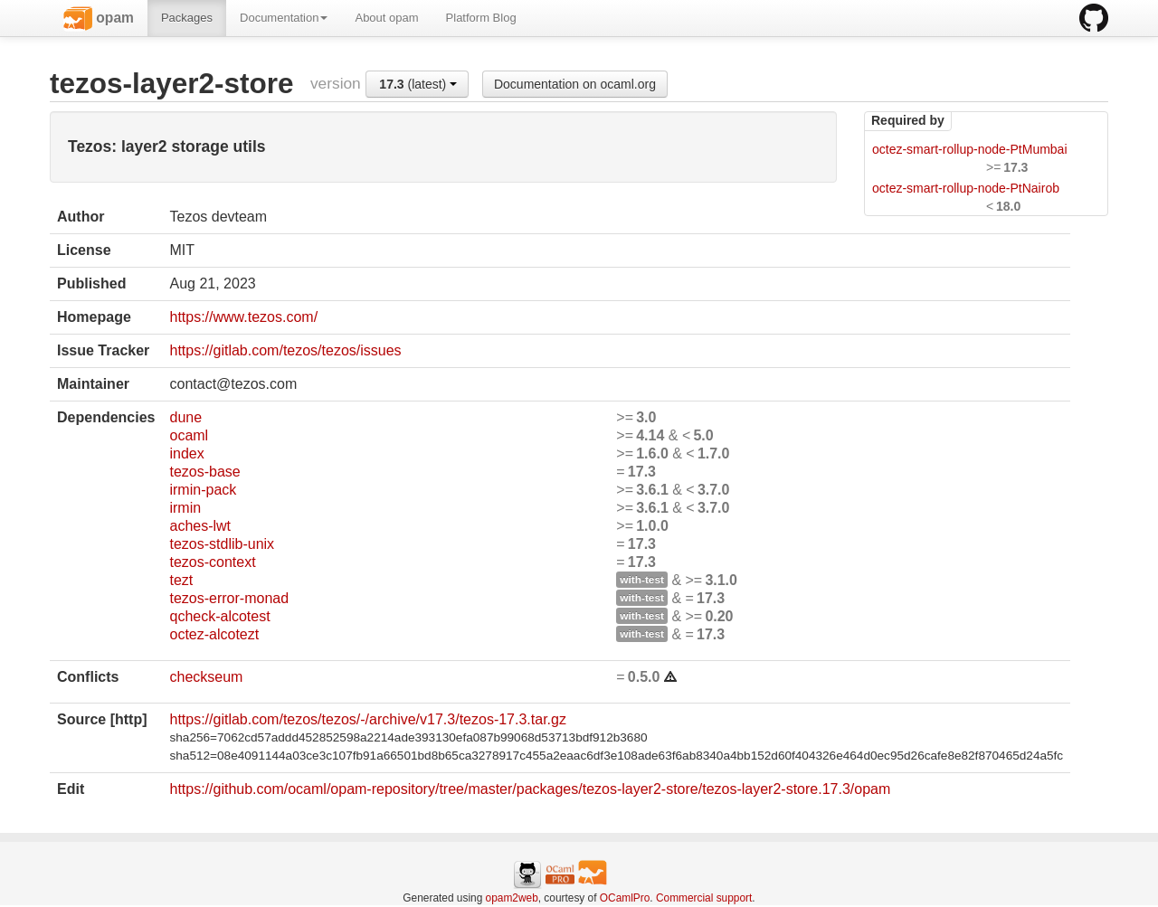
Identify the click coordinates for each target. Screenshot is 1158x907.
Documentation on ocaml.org (575, 84)
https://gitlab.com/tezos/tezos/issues (285, 350)
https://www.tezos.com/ (243, 317)
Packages (187, 17)
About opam (386, 17)
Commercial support (704, 898)
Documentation (283, 17)
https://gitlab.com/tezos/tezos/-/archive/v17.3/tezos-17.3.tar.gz (367, 719)
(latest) (418, 84)
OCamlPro (625, 898)
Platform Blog (481, 17)
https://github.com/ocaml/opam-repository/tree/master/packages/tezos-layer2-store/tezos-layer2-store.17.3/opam (529, 789)
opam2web (512, 898)
